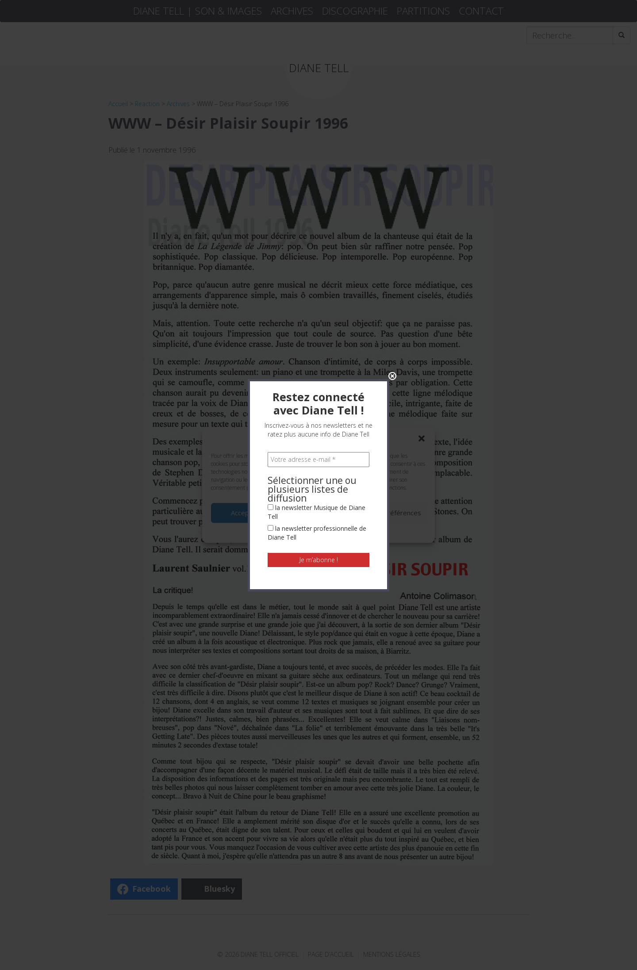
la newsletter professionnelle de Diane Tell (317, 348)
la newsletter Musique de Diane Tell (316, 327)
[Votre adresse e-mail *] (318, 275)
